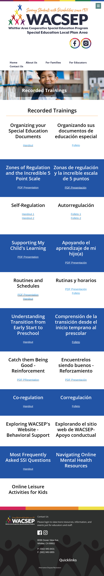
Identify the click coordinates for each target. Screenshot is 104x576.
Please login (43, 521)
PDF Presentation (28, 294)
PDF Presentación (76, 262)
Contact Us (16, 66)
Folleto (76, 406)
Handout (28, 298)
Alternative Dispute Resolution (50, 567)
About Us (31, 62)
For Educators (78, 62)
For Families (53, 62)
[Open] (98, 6)
